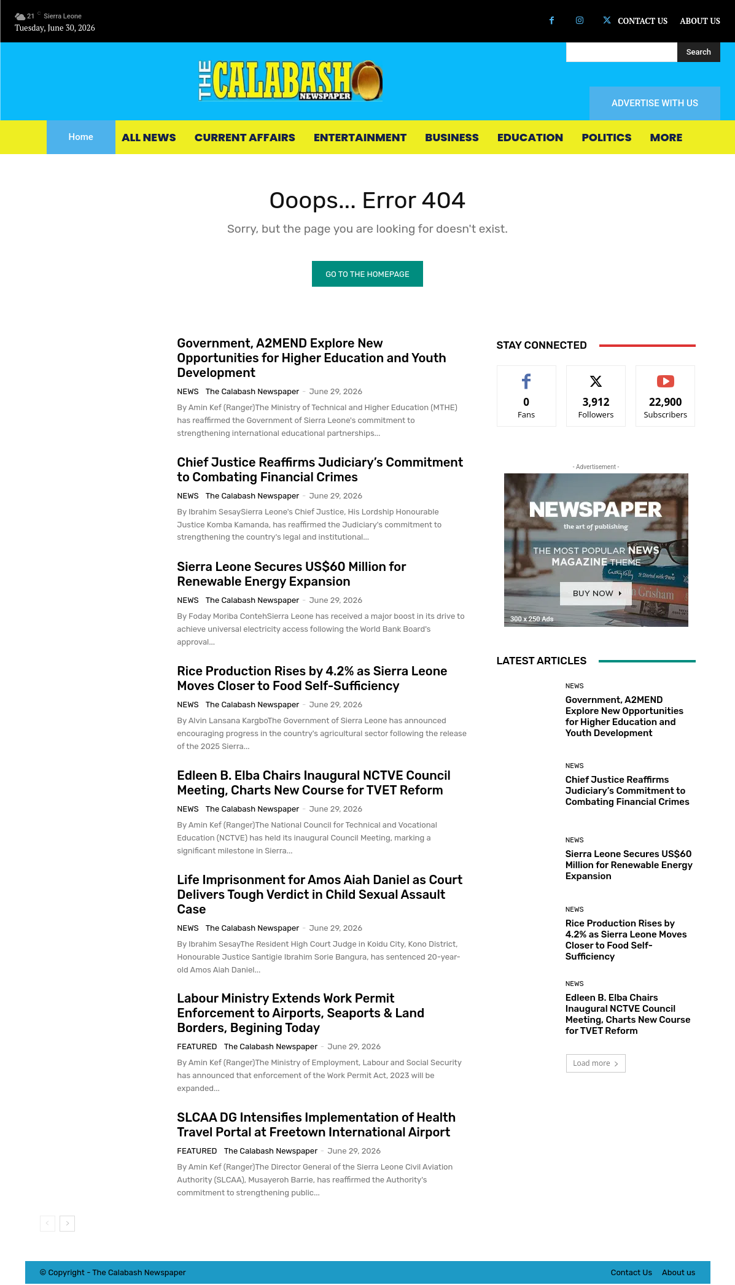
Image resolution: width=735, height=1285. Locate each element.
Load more (596, 1064)
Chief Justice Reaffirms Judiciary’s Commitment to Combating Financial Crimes (320, 471)
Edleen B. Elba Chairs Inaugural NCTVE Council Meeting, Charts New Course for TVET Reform (313, 784)
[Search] (698, 52)
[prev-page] (47, 1225)
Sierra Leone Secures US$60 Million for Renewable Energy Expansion (291, 575)
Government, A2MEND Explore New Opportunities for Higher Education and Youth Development (311, 359)
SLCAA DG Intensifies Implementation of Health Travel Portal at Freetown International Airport (316, 1126)
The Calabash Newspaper (252, 392)
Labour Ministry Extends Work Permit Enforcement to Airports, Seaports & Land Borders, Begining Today (300, 1014)
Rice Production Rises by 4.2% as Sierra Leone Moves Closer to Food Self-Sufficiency (312, 679)
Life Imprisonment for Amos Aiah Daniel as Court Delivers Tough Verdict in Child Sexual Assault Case (319, 896)
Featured (197, 1048)
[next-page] (67, 1225)
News (187, 393)
